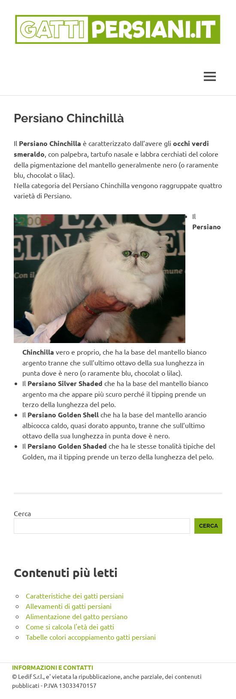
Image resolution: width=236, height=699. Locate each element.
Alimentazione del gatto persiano (76, 616)
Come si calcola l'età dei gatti (70, 626)
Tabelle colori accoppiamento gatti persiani (91, 636)
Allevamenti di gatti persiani (69, 606)
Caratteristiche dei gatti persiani (75, 595)
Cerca (22, 513)
